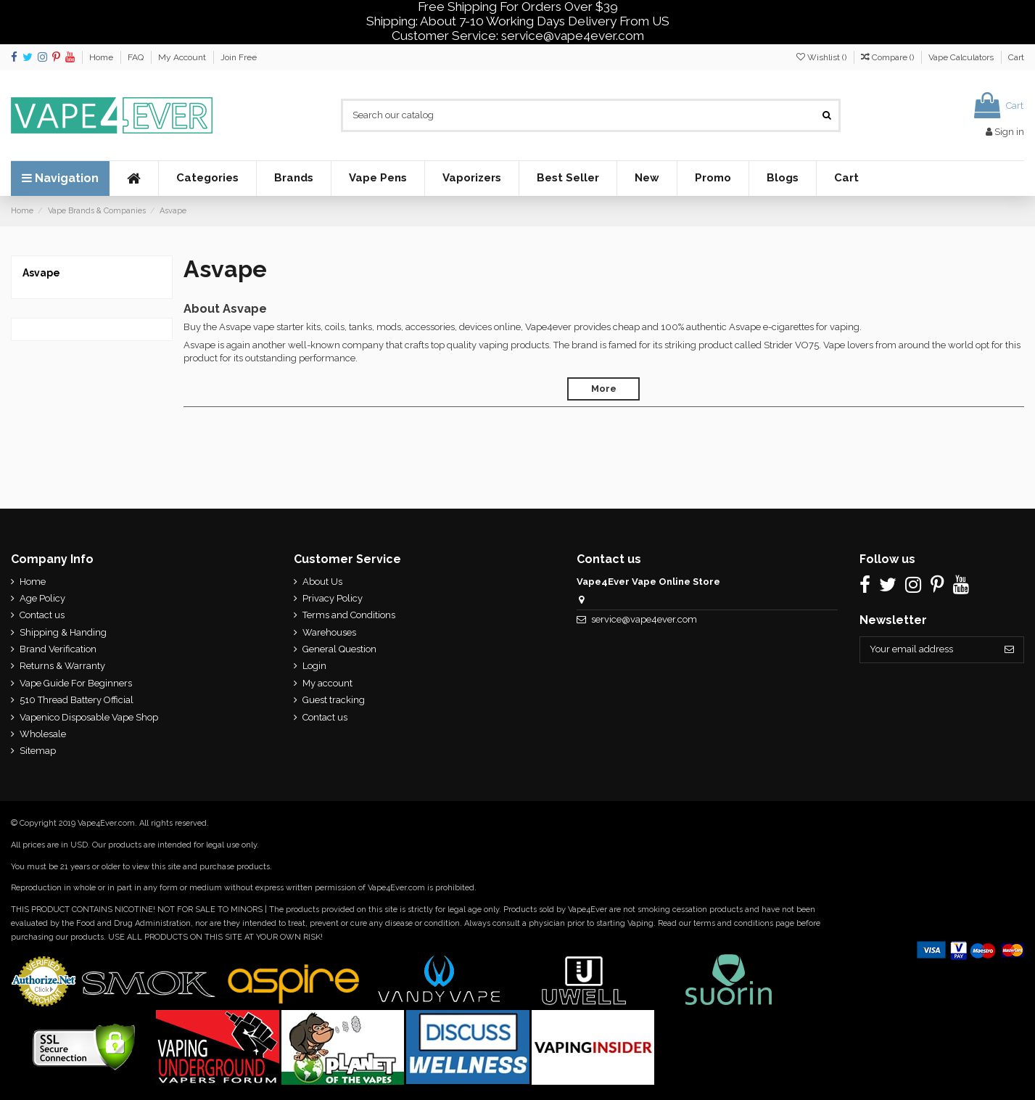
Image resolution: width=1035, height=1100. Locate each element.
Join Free (238, 57)
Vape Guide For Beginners (76, 683)
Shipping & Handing (63, 632)
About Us (322, 581)
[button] (207, 178)
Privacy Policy (332, 598)
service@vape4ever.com (644, 619)
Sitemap (38, 750)
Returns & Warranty (62, 665)
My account (327, 683)
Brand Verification (58, 649)
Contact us (42, 614)
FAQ (137, 57)
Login (314, 665)
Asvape (41, 273)
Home (102, 57)
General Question (339, 649)
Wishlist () (822, 57)
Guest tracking (333, 699)
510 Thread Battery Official (76, 699)
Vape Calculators (962, 57)
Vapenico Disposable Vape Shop (89, 717)
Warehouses (329, 632)
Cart (1016, 57)
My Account (183, 57)
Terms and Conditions (348, 614)
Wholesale (43, 733)
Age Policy (42, 598)
